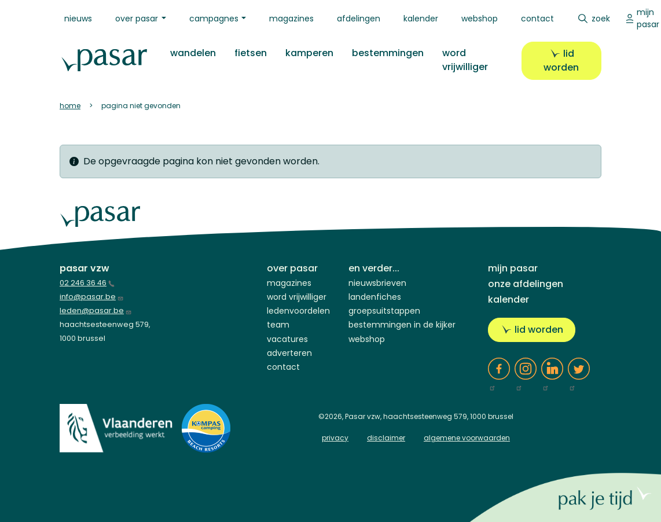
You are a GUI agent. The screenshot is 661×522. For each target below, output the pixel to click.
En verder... (373, 268)
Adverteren (289, 353)
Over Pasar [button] (136, 18)
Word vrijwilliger (464, 59)
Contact (537, 18)
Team (278, 324)
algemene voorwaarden (467, 438)
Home (70, 106)
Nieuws (78, 18)
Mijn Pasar (513, 268)
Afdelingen (358, 18)
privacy (335, 438)
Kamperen (308, 53)
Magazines (291, 18)
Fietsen (249, 53)
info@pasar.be (92, 297)
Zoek (601, 18)
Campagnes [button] (213, 18)
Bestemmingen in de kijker (402, 324)
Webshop (479, 18)
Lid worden (561, 60)
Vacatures (287, 339)
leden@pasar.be (96, 310)
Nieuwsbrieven (377, 283)
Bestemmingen (387, 53)
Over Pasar (292, 268)
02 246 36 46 (87, 283)
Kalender (420, 18)
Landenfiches (374, 297)
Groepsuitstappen (384, 311)
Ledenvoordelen (298, 311)
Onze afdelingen (525, 284)
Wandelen (192, 53)
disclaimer (386, 438)
